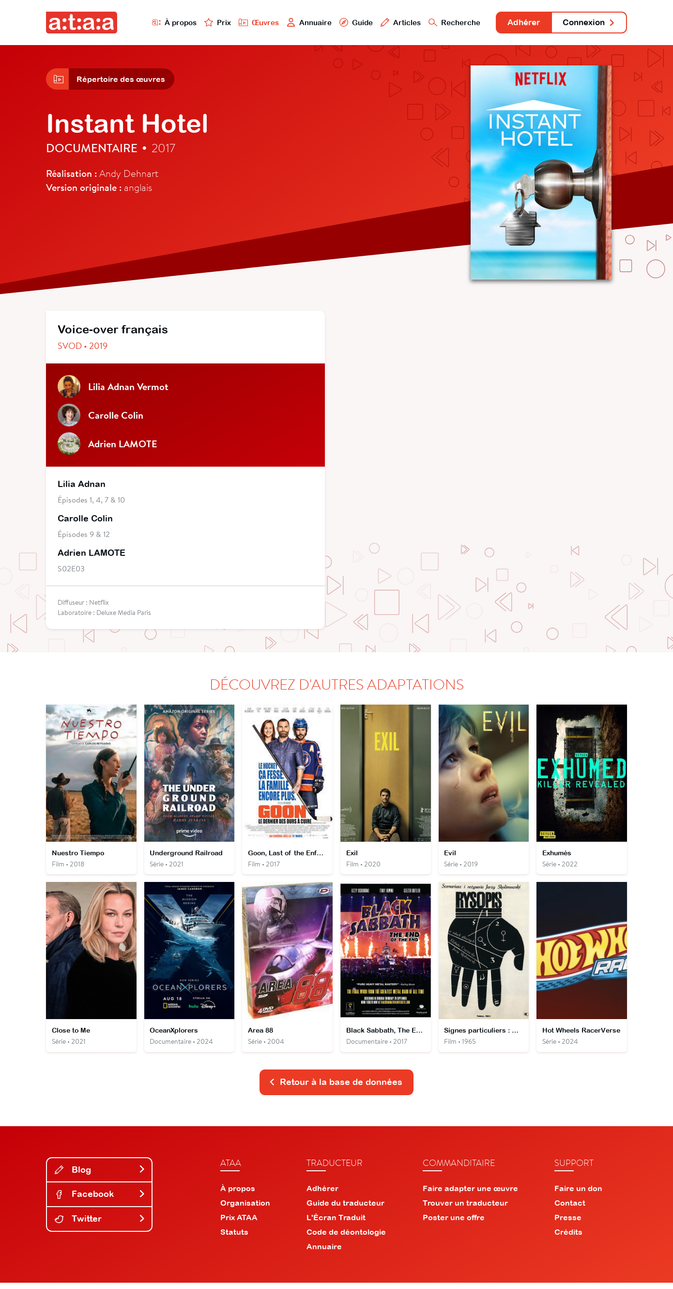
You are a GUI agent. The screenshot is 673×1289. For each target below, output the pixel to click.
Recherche (445, 22)
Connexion (587, 23)
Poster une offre (454, 1223)
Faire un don (578, 1194)
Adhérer (517, 23)
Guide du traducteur (345, 1209)
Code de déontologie (346, 1238)
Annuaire (298, 22)
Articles (390, 22)
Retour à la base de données (335, 1088)
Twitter (100, 1225)
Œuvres (248, 22)
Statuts (234, 1238)
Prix (206, 22)
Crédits (568, 1238)
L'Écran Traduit (336, 1223)
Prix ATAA (239, 1223)
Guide (346, 22)
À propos (162, 22)
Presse (567, 1223)
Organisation (245, 1209)
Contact (569, 1209)
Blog (100, 1175)
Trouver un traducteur (465, 1209)
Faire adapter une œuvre (470, 1194)
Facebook (100, 1200)
